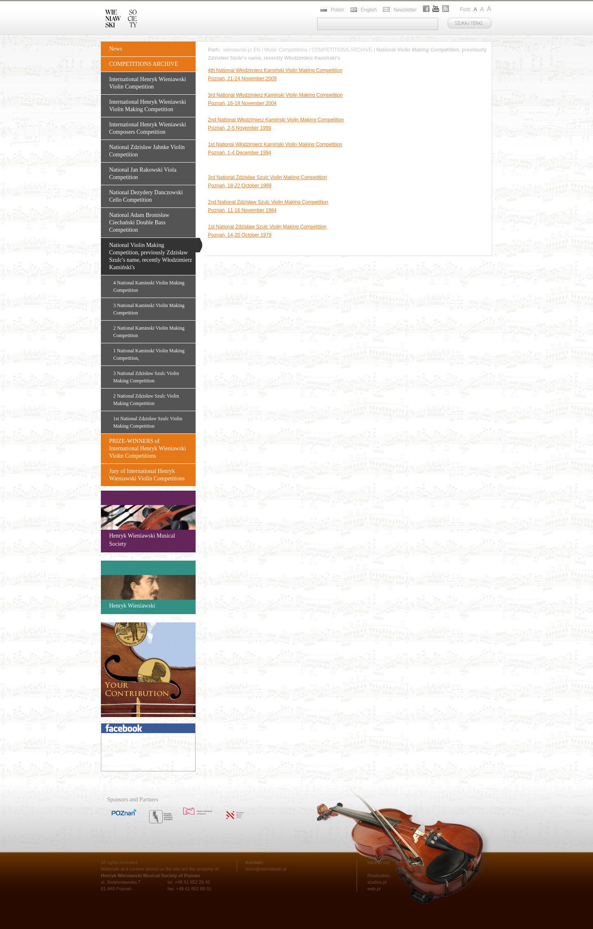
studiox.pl (376, 882)
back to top (378, 862)
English (369, 10)
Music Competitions (286, 50)
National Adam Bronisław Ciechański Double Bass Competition (139, 222)
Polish (337, 10)
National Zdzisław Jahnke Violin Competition (147, 151)
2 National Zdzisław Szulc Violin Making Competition (146, 399)
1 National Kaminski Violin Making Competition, (148, 354)
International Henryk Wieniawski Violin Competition (147, 83)
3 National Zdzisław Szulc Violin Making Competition (146, 377)
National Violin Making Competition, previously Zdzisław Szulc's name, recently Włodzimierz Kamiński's (150, 256)
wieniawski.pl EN (241, 50)
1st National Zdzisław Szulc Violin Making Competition (147, 422)
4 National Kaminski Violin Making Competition (148, 286)
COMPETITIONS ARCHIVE (143, 64)
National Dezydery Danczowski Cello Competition (146, 196)
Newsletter (405, 10)
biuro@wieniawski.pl (266, 868)
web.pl (374, 888)
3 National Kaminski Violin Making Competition (148, 309)
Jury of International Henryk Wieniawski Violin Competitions (146, 475)
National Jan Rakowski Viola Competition (142, 173)
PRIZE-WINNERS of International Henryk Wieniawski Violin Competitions (147, 448)
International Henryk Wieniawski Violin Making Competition (147, 105)
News (115, 49)
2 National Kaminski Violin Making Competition (148, 331)
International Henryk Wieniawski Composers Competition (147, 128)
